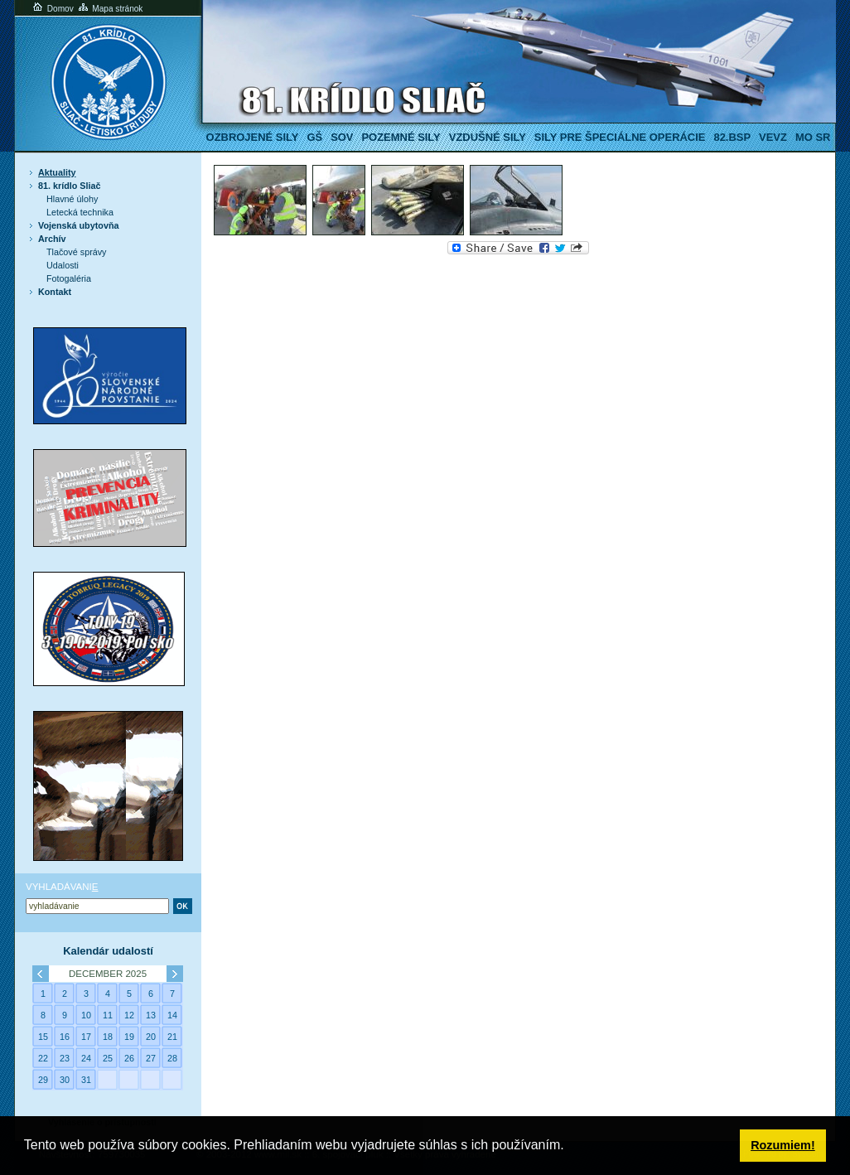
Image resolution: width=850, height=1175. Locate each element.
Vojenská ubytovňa (78, 225)
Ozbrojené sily (252, 137)
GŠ (314, 137)
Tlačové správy (76, 252)
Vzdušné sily (487, 137)
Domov (52, 8)
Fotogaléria (68, 278)
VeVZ (773, 137)
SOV (342, 137)
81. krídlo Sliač (69, 186)
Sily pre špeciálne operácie (620, 137)
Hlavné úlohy (72, 199)
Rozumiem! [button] (783, 1145)
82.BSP (732, 137)
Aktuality (57, 172)
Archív (52, 239)
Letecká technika (79, 212)
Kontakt (54, 292)
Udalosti (62, 265)
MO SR (812, 137)
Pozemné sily (400, 137)
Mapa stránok (109, 8)
